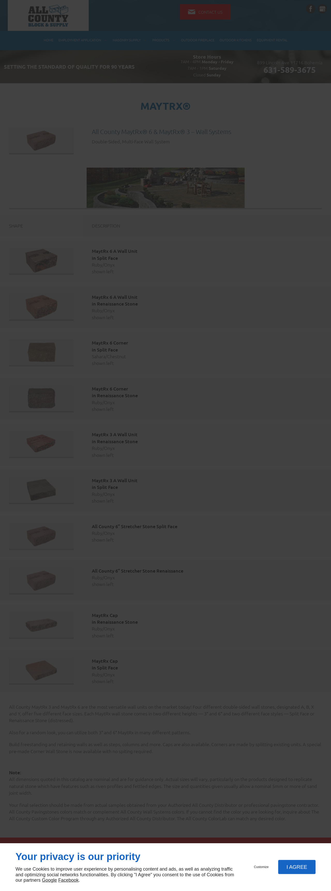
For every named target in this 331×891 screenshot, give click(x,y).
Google (49, 880)
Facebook (68, 880)
